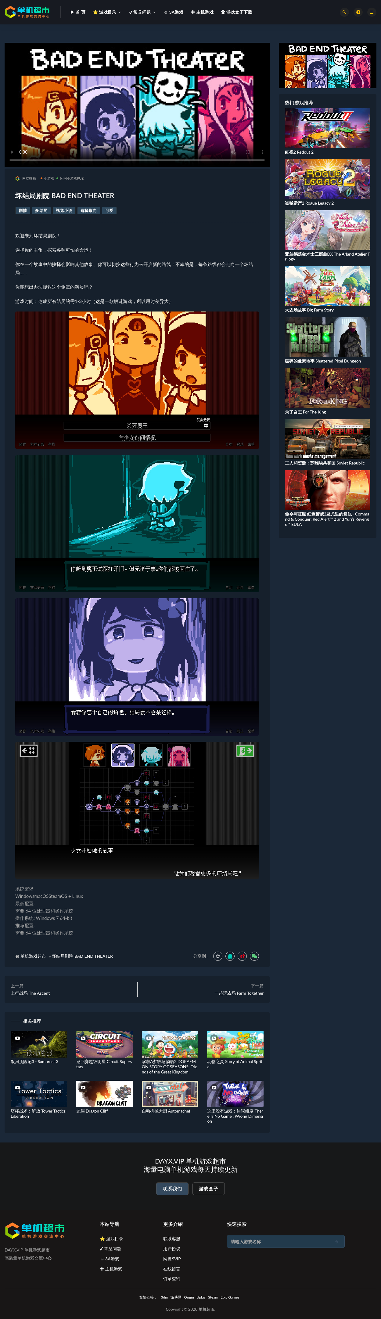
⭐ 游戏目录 (111, 1238)
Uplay (201, 1297)
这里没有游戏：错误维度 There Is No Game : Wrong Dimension (235, 1116)
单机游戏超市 (33, 956)
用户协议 (171, 1248)
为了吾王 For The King (305, 411)
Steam (213, 1297)
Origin (189, 1297)
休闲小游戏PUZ (70, 178)
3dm (164, 1297)
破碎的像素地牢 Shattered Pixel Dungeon (323, 360)
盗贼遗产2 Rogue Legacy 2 (309, 203)
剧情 (23, 210)
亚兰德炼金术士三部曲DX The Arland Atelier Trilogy (327, 256)
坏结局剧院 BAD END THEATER (82, 956)
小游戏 (47, 178)
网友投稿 (25, 178)
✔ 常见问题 (110, 1248)
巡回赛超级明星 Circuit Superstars (104, 1064)
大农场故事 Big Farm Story (309, 309)
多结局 (41, 210)
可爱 (109, 210)
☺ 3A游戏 (109, 1258)
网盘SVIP (172, 1258)
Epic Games (230, 1297)
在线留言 (171, 1268)
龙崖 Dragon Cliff (92, 1110)
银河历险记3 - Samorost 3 (34, 1061)
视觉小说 (64, 210)
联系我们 (172, 1188)
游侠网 (176, 1297)
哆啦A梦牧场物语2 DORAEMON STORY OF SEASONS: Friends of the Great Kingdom (169, 1066)
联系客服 (171, 1238)
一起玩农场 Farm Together (239, 993)
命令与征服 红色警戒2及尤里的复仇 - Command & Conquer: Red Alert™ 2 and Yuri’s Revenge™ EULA (327, 519)
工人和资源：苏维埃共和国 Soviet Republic (325, 462)
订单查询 (171, 1278)
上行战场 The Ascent (30, 993)
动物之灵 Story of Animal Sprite (234, 1064)
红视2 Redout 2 (299, 152)
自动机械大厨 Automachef (166, 1110)
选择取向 (89, 210)
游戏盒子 (208, 1188)
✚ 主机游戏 (111, 1268)
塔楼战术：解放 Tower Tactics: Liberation (38, 1113)
